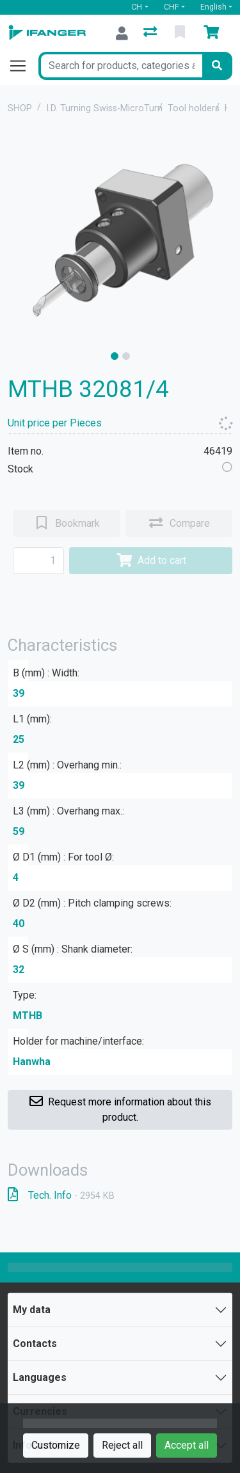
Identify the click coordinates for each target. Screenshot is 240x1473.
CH (136, 7)
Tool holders (194, 108)
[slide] (114, 356)
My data (32, 1310)
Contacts (35, 1343)
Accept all (186, 1445)
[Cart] (213, 33)
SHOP (20, 108)
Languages (40, 1377)
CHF (171, 7)
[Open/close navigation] (23, 66)
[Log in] (122, 33)
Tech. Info (61, 1195)
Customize (55, 1445)
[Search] (217, 66)
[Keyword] (120, 66)
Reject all (122, 1445)
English (213, 7)
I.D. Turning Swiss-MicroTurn (104, 108)
